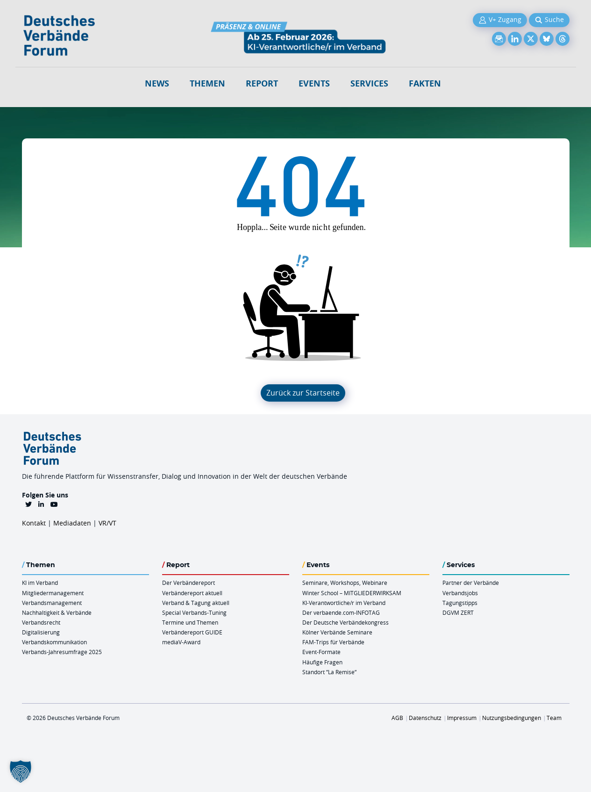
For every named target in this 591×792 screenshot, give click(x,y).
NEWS (157, 83)
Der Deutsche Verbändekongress (345, 622)
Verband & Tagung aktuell (195, 602)
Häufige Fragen (322, 662)
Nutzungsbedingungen (511, 717)
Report (262, 83)
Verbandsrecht (41, 622)
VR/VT (107, 522)
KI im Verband (40, 582)
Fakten (425, 83)
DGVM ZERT (458, 612)
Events (314, 83)
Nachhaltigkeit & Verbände (57, 612)
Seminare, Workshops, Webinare (344, 582)
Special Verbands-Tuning (194, 612)
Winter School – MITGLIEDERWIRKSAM (351, 593)
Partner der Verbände (470, 582)
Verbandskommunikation (54, 642)
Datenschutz (425, 717)
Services (369, 83)
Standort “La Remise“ (329, 672)
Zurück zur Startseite (303, 393)
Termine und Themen (190, 622)
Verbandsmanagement (52, 602)
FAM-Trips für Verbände (333, 642)
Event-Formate (321, 651)
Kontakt (34, 522)
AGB (397, 717)
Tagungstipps (459, 602)
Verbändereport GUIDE (192, 632)
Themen (207, 83)
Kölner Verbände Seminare (337, 632)
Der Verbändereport (188, 582)
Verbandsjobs (460, 593)
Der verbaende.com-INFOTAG (341, 612)
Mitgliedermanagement (53, 593)
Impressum (462, 717)
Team (554, 717)
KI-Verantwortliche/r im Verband (343, 602)
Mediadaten (72, 522)
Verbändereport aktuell (192, 593)
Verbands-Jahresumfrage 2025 (62, 651)
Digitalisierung (41, 632)
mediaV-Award (181, 642)
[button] (20, 771)
